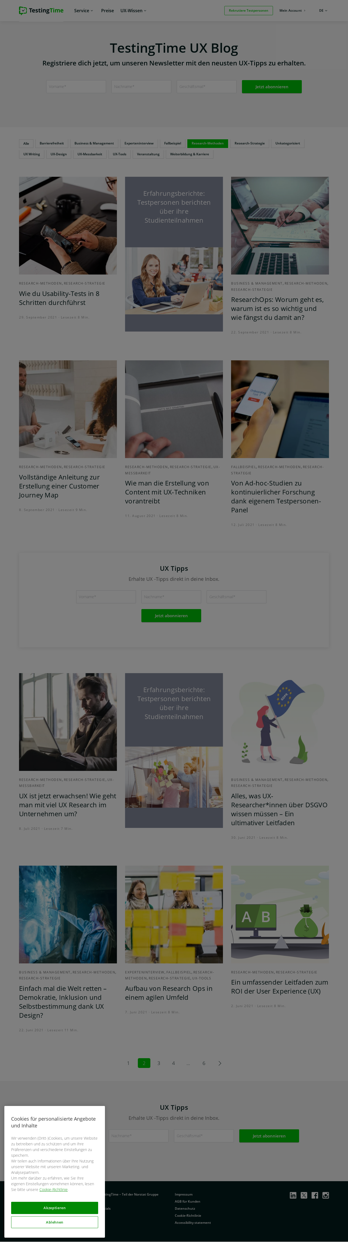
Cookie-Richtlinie (53, 1189)
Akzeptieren (55, 1207)
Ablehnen (54, 1222)
